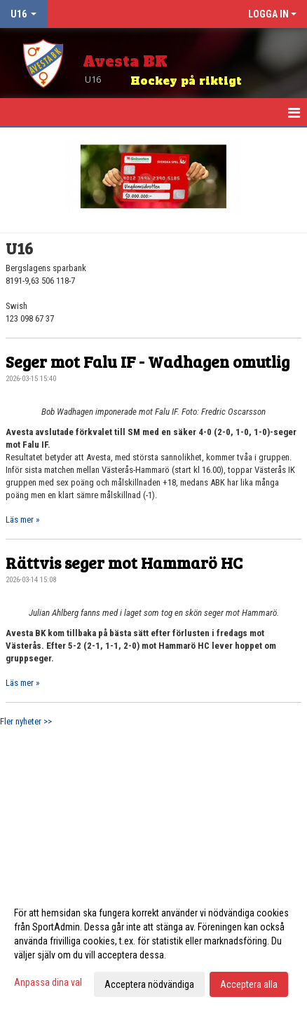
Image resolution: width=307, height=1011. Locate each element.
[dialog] (153, 948)
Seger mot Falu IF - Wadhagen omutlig (147, 361)
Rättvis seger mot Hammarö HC (124, 562)
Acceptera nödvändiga (149, 984)
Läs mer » (22, 519)
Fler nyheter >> (26, 721)
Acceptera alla (249, 984)
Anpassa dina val (48, 982)
